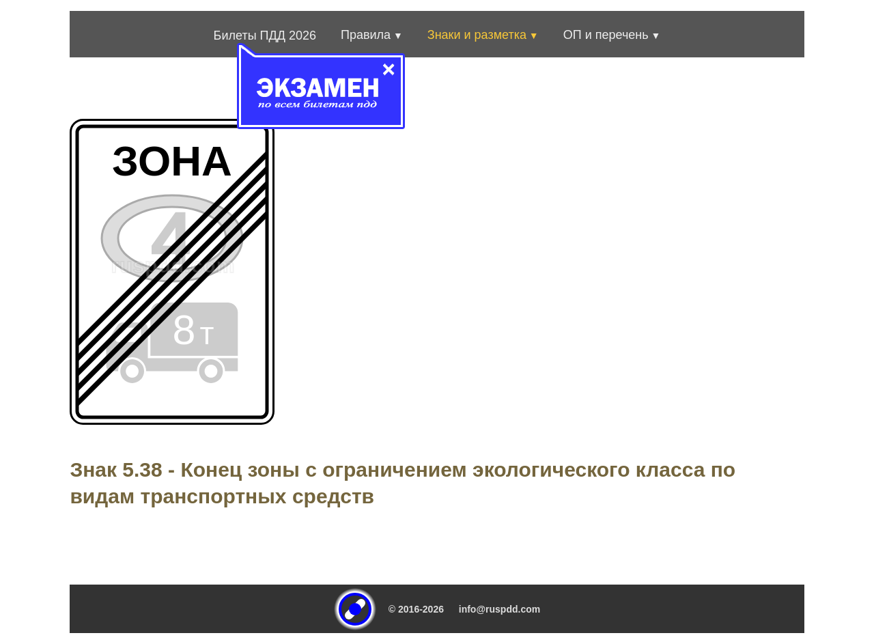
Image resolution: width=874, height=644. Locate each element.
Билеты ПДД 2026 (265, 35)
